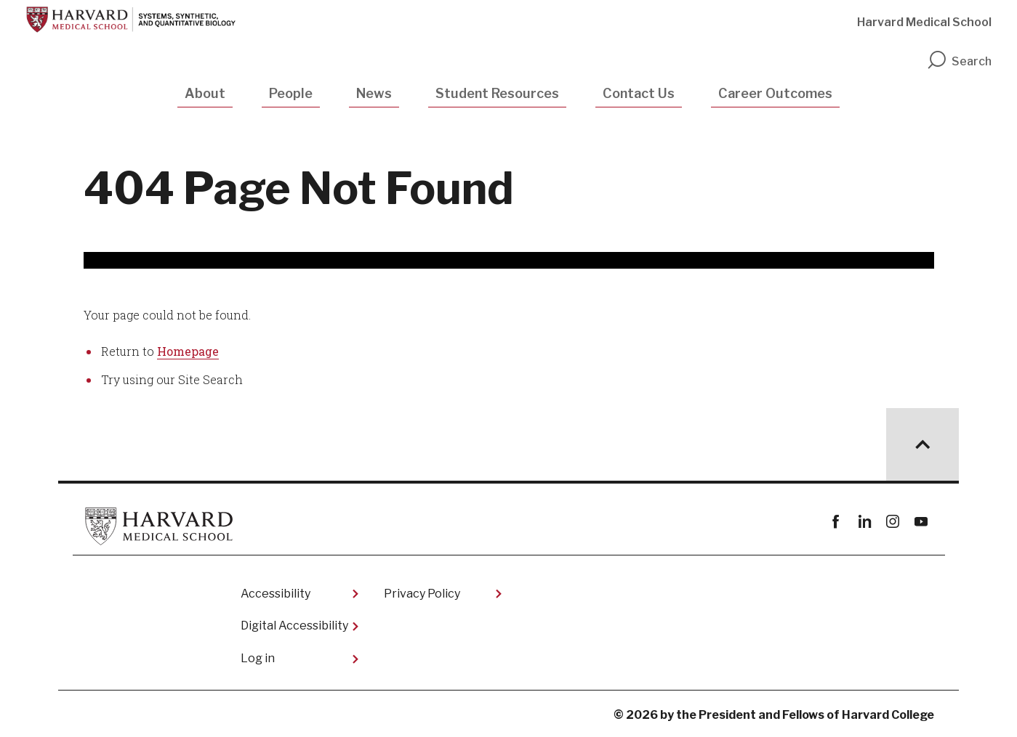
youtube (921, 521)
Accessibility (275, 593)
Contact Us (639, 93)
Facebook (836, 521)
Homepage (188, 351)
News (374, 93)
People (291, 93)
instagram (893, 521)
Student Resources (497, 93)
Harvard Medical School (924, 22)
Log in (258, 658)
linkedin (864, 521)
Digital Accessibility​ (294, 625)
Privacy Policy (422, 593)
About (205, 93)
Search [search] (959, 61)
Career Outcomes (775, 93)
